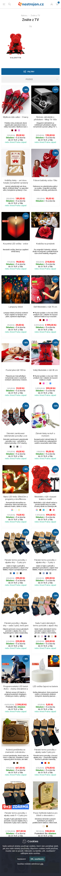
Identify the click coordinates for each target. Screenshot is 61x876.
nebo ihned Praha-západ (15, 142)
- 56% (55, 532)
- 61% (25, 596)
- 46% (55, 153)
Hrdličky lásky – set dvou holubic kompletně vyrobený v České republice (15, 182)
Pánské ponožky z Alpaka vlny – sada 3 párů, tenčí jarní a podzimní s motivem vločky (15, 627)
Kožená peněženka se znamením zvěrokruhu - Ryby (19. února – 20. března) (15, 753)
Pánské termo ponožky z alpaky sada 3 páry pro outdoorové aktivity (45, 752)
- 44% (25, 90)
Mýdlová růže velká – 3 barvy (15, 117)
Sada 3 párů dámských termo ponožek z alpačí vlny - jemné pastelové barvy (45, 625)
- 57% (25, 532)
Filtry (31, 71)
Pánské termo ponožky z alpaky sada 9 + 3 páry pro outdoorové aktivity (15, 815)
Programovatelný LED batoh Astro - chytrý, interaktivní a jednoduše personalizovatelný (15, 690)
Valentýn (15, 58)
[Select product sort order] (30, 79)
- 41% (55, 279)
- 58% (55, 596)
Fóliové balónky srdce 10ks (45, 180)
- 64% (55, 469)
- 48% (25, 659)
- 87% (55, 659)
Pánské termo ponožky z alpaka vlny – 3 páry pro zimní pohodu (16, 562)
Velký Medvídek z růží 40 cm (45, 370)
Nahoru (24, 15)
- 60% (25, 343)
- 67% (55, 90)
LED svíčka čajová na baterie (45, 686)
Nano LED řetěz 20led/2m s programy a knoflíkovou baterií (16, 499)
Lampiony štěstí (16, 307)
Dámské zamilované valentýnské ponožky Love (15, 434)
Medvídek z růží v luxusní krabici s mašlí (45, 497)
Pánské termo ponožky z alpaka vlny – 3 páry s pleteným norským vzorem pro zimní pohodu (45, 563)
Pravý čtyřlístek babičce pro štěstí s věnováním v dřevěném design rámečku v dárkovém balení (45, 816)
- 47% (55, 343)
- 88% (25, 469)
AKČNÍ (34, 282)
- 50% (25, 216)
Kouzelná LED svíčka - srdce (15, 243)
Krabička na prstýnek (45, 243)
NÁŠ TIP (5, 221)
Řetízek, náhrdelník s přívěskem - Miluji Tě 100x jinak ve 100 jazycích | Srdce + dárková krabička (45, 121)
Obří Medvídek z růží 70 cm (45, 307)
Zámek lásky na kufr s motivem (45, 434)
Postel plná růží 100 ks (16, 370)
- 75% (25, 406)
